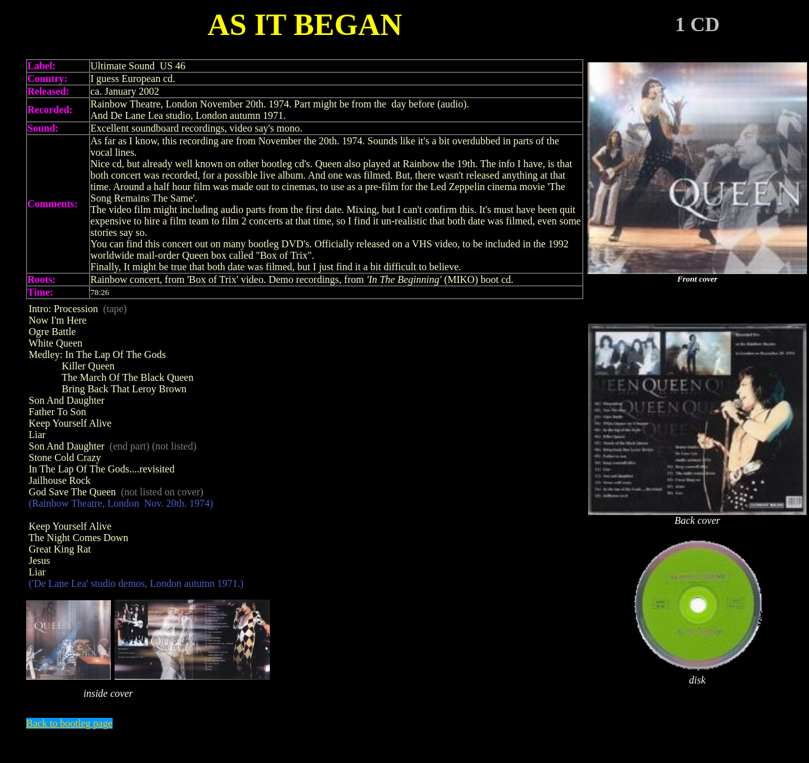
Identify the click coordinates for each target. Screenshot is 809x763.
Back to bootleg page (69, 723)
